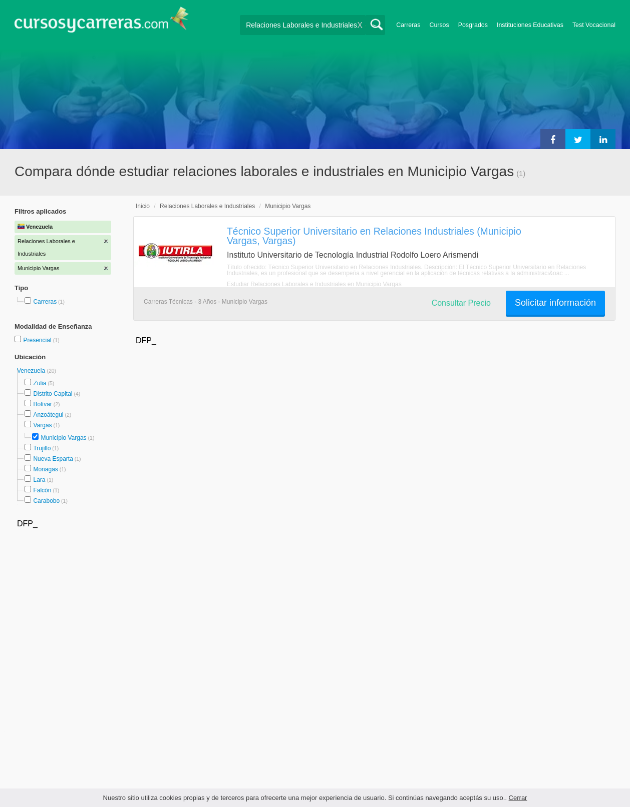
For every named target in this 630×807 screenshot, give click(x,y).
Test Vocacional (593, 25)
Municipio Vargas (63, 437)
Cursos (439, 25)
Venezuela (32, 370)
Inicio (143, 206)
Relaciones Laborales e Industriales (207, 206)
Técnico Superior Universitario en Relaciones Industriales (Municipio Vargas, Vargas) (374, 236)
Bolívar (42, 404)
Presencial (38, 340)
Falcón (42, 490)
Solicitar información (555, 303)
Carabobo (46, 500)
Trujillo (42, 448)
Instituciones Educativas (530, 25)
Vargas (42, 425)
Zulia (39, 383)
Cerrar (518, 797)
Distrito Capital (52, 393)
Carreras (408, 25)
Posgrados (473, 25)
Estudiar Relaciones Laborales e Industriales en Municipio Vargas (314, 284)
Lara (39, 479)
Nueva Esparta (53, 458)
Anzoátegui (48, 414)
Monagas (45, 469)
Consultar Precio (461, 303)
